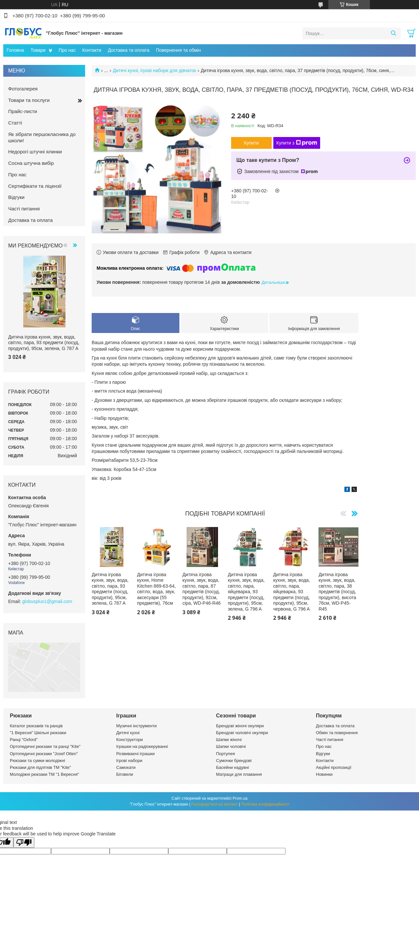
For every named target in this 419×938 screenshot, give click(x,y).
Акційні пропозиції (333, 767)
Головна (15, 50)
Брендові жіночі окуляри (240, 725)
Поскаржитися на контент (214, 804)
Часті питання (24, 208)
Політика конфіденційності (265, 804)
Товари (38, 50)
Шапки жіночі (229, 739)
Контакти (91, 50)
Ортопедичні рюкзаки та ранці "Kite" (45, 746)
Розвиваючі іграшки (135, 753)
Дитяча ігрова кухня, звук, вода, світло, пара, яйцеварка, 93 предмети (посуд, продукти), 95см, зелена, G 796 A (246, 592)
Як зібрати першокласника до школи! (42, 137)
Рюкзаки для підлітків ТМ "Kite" (40, 767)
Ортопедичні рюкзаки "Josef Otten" (44, 753)
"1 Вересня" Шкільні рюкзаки (38, 732)
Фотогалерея (23, 88)
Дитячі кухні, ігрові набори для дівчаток (154, 70)
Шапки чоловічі (231, 746)
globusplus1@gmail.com (47, 601)
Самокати (126, 767)
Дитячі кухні (127, 732)
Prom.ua (240, 798)
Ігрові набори (129, 760)
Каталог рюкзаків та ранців (36, 725)
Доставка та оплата (128, 50)
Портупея (225, 753)
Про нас (67, 50)
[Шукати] (393, 33)
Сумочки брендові (234, 760)
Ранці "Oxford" (24, 739)
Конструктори (129, 739)
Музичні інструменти (136, 725)
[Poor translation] (23, 842)
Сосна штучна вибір (31, 163)
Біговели (124, 774)
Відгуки (16, 197)
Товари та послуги (29, 100)
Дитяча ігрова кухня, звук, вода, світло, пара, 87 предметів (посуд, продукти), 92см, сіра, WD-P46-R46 (201, 589)
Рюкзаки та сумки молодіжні (37, 760)
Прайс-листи (22, 111)
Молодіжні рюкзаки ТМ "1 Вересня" (44, 774)
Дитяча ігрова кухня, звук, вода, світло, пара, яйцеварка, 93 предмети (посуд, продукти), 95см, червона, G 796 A (291, 592)
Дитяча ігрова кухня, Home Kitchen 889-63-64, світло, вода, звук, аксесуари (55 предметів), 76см (156, 589)
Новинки (324, 774)
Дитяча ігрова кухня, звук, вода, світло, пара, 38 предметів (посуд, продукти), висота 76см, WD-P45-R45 (337, 592)
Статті (15, 123)
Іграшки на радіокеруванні (142, 746)
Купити (251, 143)
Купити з (296, 143)
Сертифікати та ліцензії (35, 186)
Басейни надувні (232, 767)
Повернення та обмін (178, 50)
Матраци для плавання (239, 774)
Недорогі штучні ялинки (35, 151)
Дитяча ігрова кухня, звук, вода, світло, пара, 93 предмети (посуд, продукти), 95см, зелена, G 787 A (110, 589)
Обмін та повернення (337, 732)
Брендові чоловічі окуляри (242, 732)
